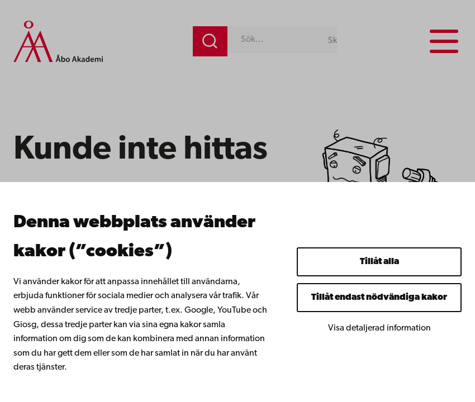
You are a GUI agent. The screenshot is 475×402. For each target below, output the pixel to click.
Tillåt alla (379, 261)
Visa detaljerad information (379, 328)
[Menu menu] (444, 41)
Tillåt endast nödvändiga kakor (379, 297)
